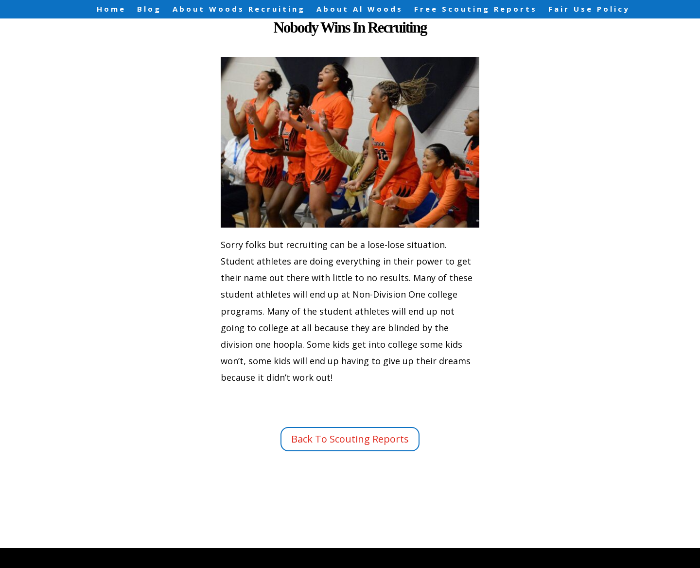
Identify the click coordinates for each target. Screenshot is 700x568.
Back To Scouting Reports (350, 438)
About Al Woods (359, 9)
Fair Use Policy (589, 9)
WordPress (269, 552)
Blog (149, 9)
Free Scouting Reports (475, 9)
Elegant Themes (155, 552)
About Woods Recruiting (239, 9)
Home (111, 9)
